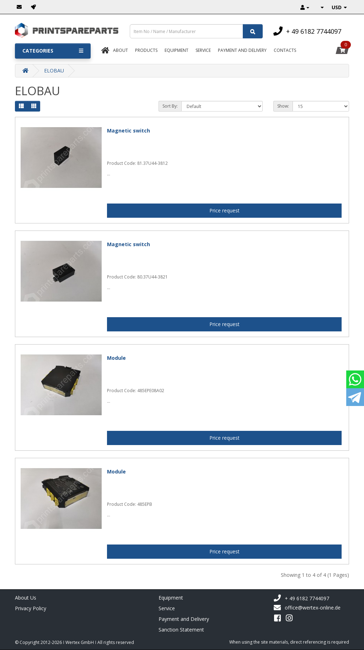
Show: (283, 106)
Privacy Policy (30, 608)
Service (203, 50)
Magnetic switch (128, 130)
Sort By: (170, 106)
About (120, 50)
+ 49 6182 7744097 (301, 598)
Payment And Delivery (242, 50)
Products (146, 50)
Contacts (285, 50)
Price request (224, 210)
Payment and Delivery (184, 619)
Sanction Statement (181, 629)
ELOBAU (54, 70)
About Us (25, 597)
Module (116, 357)
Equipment (176, 50)
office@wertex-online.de (307, 607)
